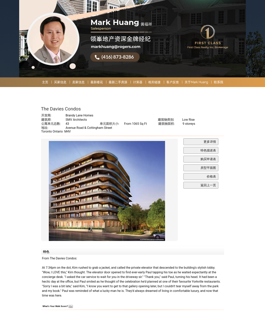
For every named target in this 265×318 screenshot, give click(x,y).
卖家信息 (78, 82)
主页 (45, 82)
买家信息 (60, 82)
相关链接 (154, 82)
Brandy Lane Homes (79, 115)
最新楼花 (96, 82)
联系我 (218, 82)
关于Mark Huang (196, 82)
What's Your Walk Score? (58, 306)
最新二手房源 (118, 82)
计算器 (137, 82)
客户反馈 (172, 82)
